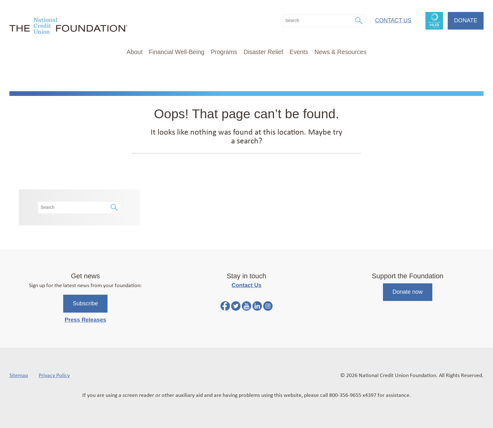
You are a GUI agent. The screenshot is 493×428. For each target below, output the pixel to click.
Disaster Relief (263, 51)
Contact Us (393, 20)
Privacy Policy (54, 375)
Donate (465, 20)
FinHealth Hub (434, 21)
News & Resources (340, 51)
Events (299, 51)
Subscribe (85, 303)
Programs (224, 51)
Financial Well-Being (176, 51)
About (135, 51)
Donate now (407, 292)
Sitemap (18, 375)
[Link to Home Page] (68, 27)
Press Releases (85, 320)
